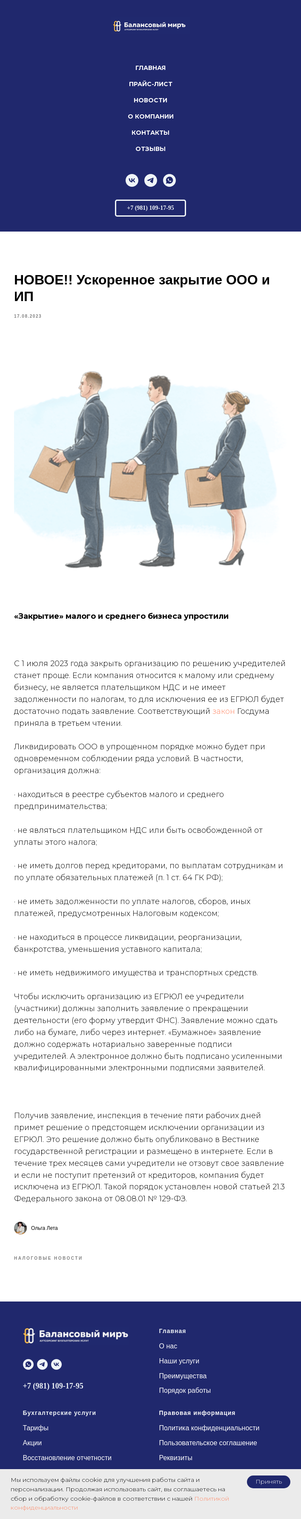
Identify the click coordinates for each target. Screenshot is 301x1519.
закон (224, 711)
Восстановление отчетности (67, 1458)
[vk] (132, 180)
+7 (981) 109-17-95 (53, 1386)
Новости (150, 100)
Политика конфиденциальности (209, 1428)
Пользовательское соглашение (208, 1443)
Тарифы (36, 1428)
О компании (151, 116)
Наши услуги (179, 1361)
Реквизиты (175, 1458)
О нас (168, 1346)
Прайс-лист (150, 84)
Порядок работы (185, 1390)
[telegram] (150, 180)
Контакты (150, 132)
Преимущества (183, 1376)
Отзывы (150, 149)
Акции (32, 1443)
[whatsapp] (169, 180)
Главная (150, 68)
